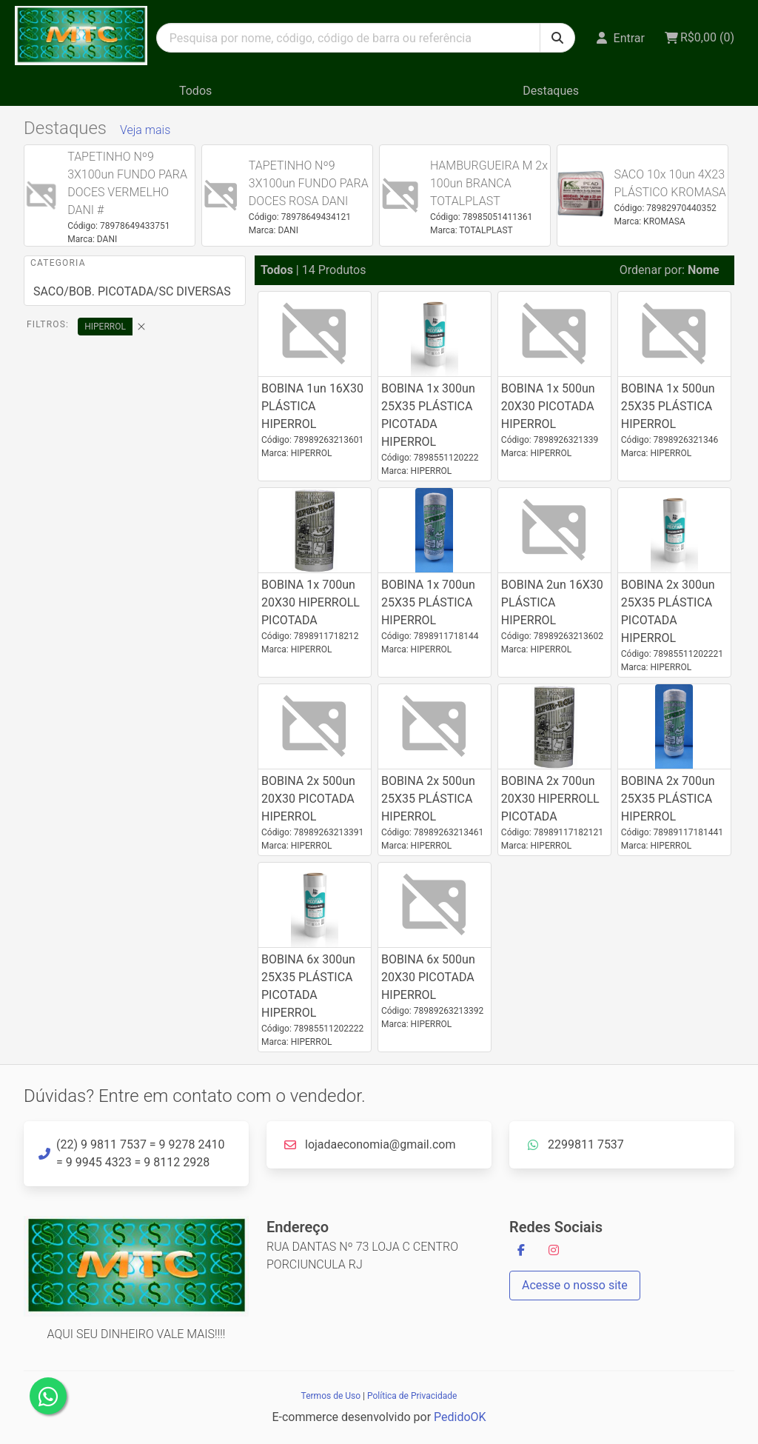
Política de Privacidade (412, 1396)
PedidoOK (460, 1417)
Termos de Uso (330, 1396)
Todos (195, 91)
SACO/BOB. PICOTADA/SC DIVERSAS (132, 291)
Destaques (551, 91)
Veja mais (145, 130)
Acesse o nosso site (575, 1285)
